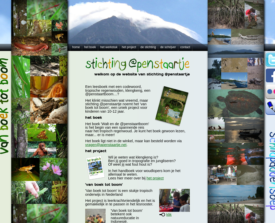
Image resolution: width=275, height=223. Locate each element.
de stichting (148, 47)
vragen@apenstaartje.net (106, 145)
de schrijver (168, 47)
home (76, 47)
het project (129, 47)
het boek (90, 47)
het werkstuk (108, 47)
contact (185, 47)
